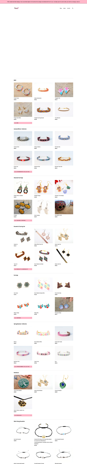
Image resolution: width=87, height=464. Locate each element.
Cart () (68, 8)
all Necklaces (18, 352)
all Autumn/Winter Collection (22, 108)
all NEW (16, 59)
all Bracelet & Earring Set (21, 206)
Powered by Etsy (67, 457)
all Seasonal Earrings (20, 157)
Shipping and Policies (18, 457)
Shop (61, 8)
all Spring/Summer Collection (22, 303)
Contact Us (16, 459)
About (64, 8)
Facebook (36, 454)
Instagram (36, 456)
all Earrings (18, 254)
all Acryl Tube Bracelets (21, 434)
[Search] (72, 8)
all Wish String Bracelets (21, 405)
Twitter (35, 457)
